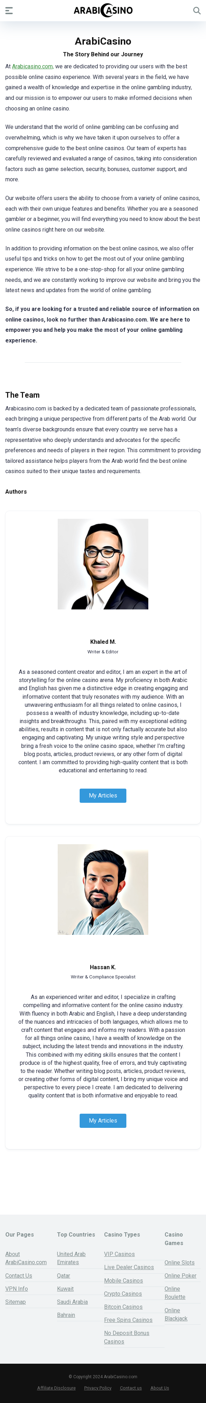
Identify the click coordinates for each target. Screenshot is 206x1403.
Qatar (63, 1275)
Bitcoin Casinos (123, 1306)
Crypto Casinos (123, 1293)
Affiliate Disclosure (56, 1388)
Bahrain (66, 1315)
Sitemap (15, 1302)
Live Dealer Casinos (129, 1267)
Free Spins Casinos (128, 1320)
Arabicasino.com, (33, 66)
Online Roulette (175, 1292)
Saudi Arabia (72, 1302)
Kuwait (65, 1288)
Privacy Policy (97, 1388)
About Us (159, 1388)
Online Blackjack (176, 1314)
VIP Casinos (119, 1254)
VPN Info (16, 1288)
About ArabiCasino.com (26, 1258)
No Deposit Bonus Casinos (126, 1337)
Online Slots (180, 1262)
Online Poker (180, 1275)
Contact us (131, 1388)
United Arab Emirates (71, 1258)
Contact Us (18, 1275)
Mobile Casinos (123, 1280)
